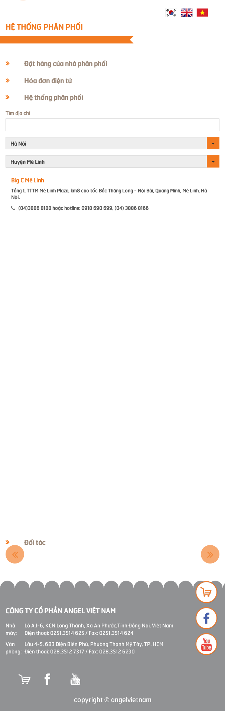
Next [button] (210, 554)
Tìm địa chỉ (18, 112)
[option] (53, 554)
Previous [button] (15, 554)
